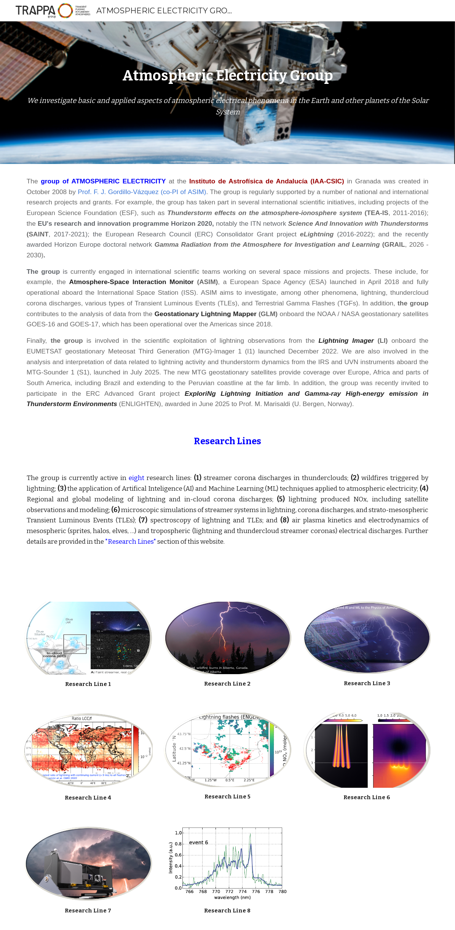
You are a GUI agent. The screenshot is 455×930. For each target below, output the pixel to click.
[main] (228, 76)
